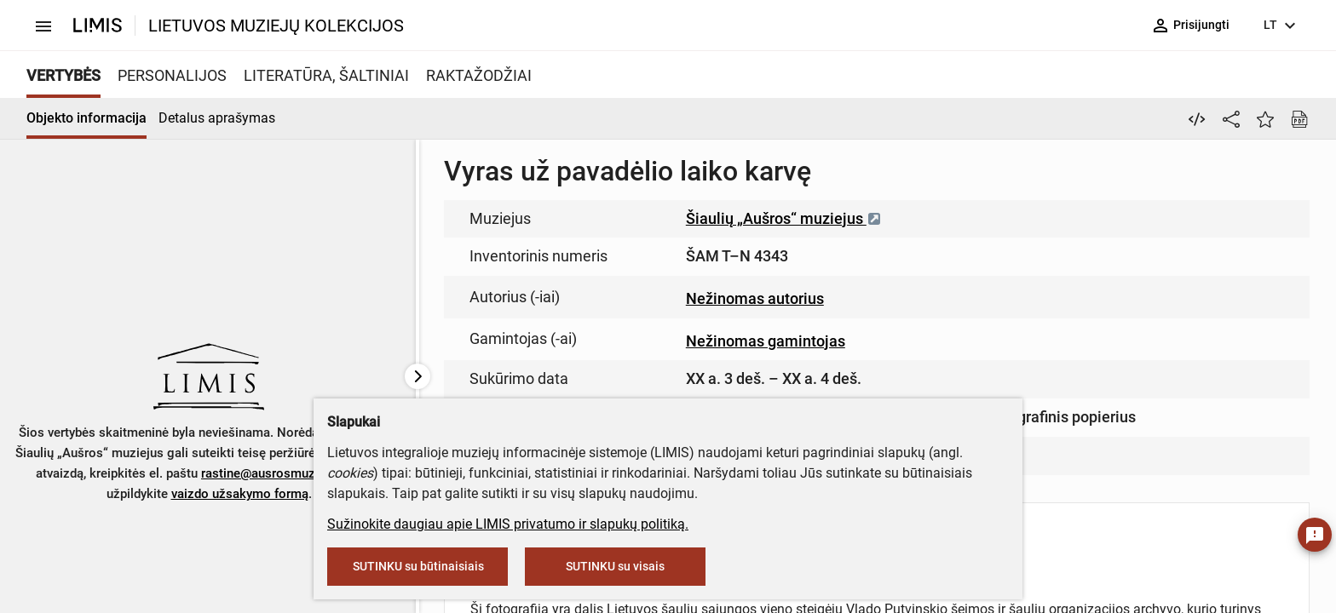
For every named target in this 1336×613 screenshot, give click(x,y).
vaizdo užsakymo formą (239, 493)
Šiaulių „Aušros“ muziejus (784, 218)
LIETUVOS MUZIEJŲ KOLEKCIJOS (276, 25)
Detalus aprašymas (216, 118)
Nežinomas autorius (755, 298)
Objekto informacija (86, 118)
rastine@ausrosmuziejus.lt (277, 473)
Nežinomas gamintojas (765, 341)
